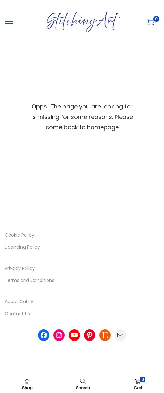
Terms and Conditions (29, 280)
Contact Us (17, 313)
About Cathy (19, 301)
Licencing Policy (22, 247)
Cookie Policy (19, 235)
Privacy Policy (20, 268)
